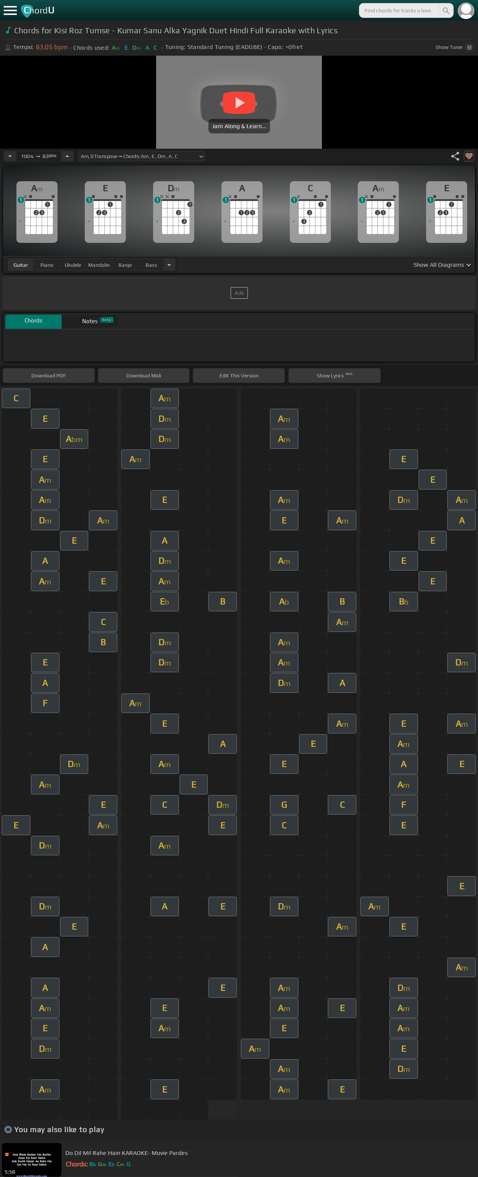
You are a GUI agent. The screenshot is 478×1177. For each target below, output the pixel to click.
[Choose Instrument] (169, 265)
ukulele (73, 265)
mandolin (99, 265)
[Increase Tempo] (67, 156)
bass (151, 265)
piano (46, 265)
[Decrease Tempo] (10, 156)
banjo (125, 265)
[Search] (445, 10)
